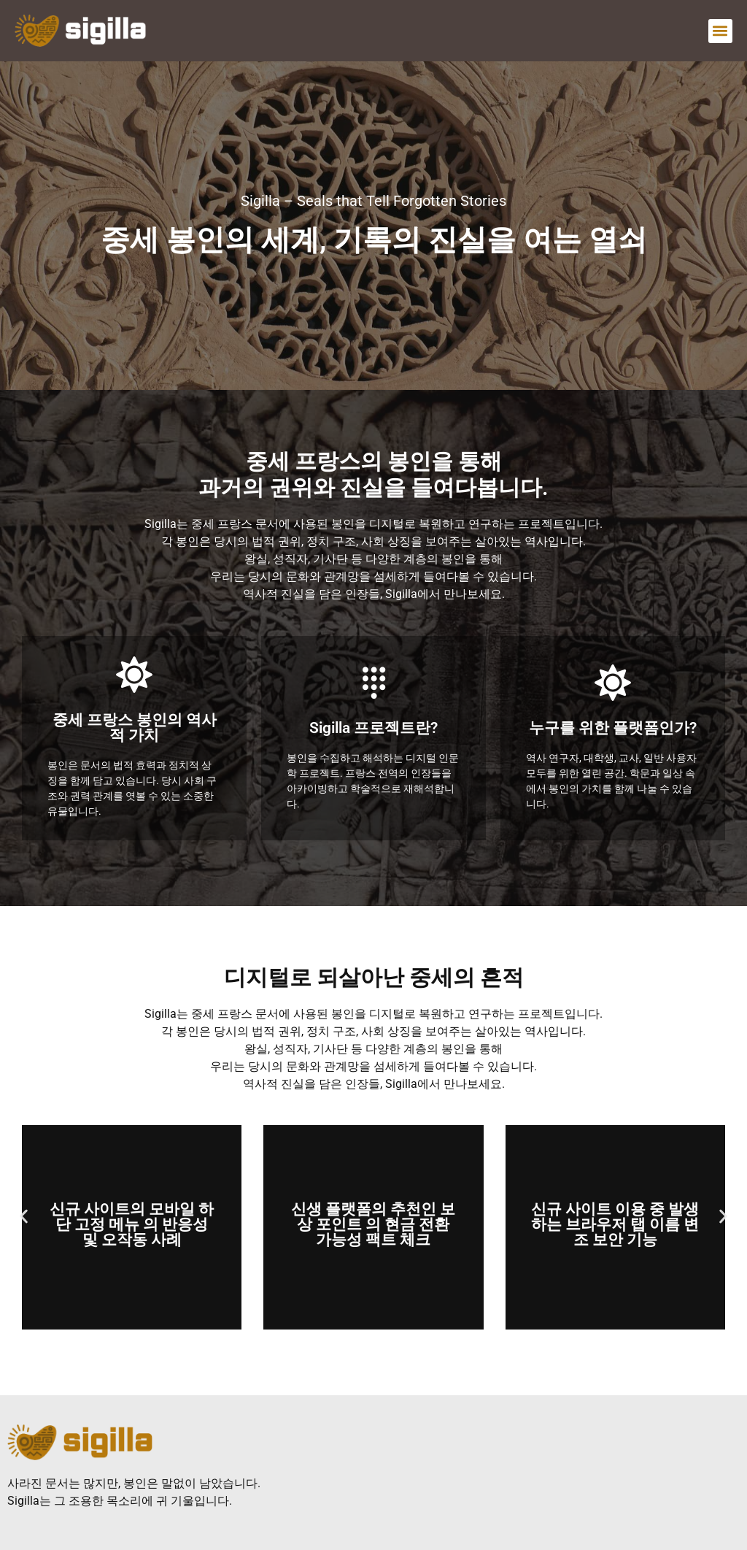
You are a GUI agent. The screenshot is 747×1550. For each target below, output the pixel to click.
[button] (720, 31)
